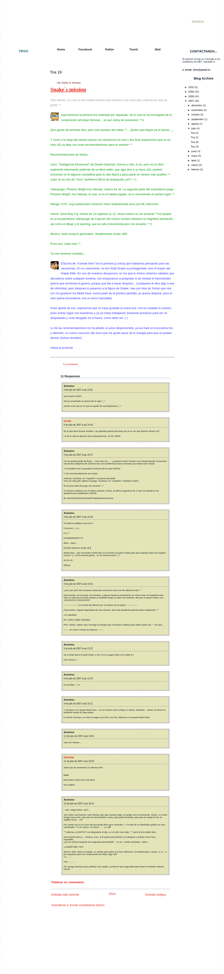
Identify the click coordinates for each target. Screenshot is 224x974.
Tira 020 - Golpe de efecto (23, 170)
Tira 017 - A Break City (21, 158)
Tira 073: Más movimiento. (24, 479)
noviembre (197, 110)
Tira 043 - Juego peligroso (23, 301)
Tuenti (133, 49)
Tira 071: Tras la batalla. (22, 471)
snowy (67, 421)
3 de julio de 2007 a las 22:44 (78, 517)
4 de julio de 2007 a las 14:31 (78, 584)
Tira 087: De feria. (19, 558)
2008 (191, 96)
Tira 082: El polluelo (20, 530)
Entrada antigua (155, 894)
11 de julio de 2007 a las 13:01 (79, 736)
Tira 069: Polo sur (19, 459)
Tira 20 (194, 142)
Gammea (69, 757)
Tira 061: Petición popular (23, 415)
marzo (194, 165)
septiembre (197, 119)
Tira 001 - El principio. (21, 59)
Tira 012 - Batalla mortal (22, 134)
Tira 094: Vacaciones (20, 598)
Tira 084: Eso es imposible (24, 542)
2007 (191, 101)
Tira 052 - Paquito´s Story (23, 364)
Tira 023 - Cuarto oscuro (22, 182)
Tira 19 (56, 72)
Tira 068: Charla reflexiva (23, 455)
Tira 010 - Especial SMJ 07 (24, 122)
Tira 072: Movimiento (20, 475)
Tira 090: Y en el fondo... (22, 578)
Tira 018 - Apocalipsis (21, 162)
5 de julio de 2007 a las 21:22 (78, 648)
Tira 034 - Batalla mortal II (23, 249)
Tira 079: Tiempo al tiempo (24, 511)
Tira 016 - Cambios (19, 154)
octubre (195, 114)
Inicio (112, 893)
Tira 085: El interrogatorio (23, 546)
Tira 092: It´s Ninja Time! (22, 586)
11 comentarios (70, 364)
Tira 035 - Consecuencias (23, 253)
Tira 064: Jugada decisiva (23, 435)
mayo (194, 155)
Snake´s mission (68, 89)
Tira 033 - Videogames (21, 245)
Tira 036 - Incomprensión (23, 257)
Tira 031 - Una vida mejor (23, 233)
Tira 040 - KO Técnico (21, 285)
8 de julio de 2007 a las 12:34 (78, 678)
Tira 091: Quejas (18, 582)
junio (193, 151)
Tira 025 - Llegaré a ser (22, 194)
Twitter (109, 49)
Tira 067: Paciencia (19, 451)
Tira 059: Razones (19, 404)
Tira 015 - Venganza (20, 150)
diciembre (196, 105)
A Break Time (71, 16)
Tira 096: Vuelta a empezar (24, 606)
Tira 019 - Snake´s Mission (24, 166)
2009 (191, 91)
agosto (195, 123)
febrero (195, 169)
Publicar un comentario (68, 882)
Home (61, 49)
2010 (191, 87)
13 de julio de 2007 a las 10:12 (79, 803)
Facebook (85, 49)
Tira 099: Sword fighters (22, 625)
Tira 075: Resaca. (19, 491)
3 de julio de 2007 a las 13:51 (78, 390)
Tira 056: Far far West (21, 392)
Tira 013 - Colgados (20, 138)
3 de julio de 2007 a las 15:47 (78, 455)
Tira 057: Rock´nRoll (20, 396)
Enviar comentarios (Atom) (87, 905)
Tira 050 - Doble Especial (23, 352)
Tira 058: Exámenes (20, 400)
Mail (158, 49)
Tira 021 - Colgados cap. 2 (24, 174)
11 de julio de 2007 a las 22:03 (79, 761)
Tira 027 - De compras (21, 206)
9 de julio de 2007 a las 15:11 (78, 703)
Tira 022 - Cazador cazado (24, 178)
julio (193, 128)
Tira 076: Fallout (18, 495)
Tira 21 (194, 137)
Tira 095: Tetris (17, 602)
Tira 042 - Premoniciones (23, 297)
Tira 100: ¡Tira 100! (19, 629)
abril (193, 160)
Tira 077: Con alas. (19, 499)
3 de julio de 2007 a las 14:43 (78, 425)
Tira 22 (194, 133)
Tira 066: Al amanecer (21, 447)
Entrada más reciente (65, 894)
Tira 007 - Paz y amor (21, 103)
